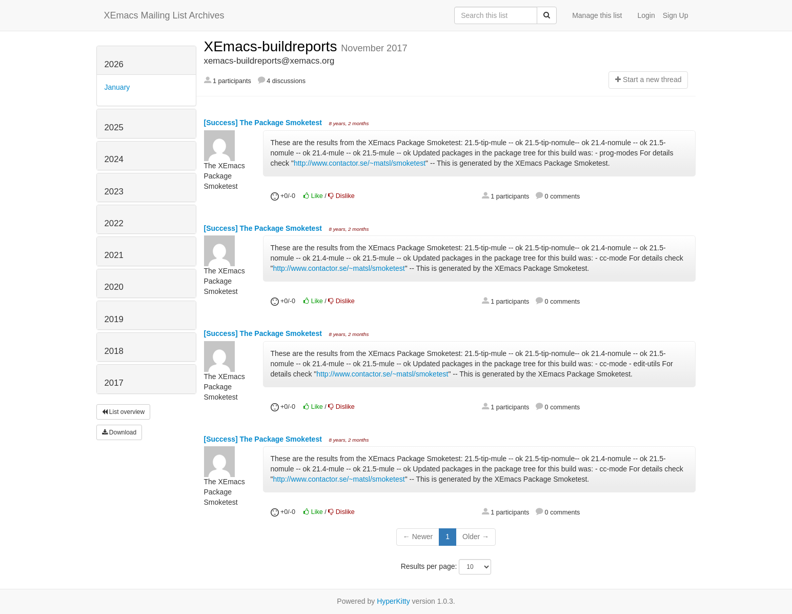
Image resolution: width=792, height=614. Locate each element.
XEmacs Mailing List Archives (164, 15)
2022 (114, 223)
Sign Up (675, 15)
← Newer (418, 536)
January (117, 87)
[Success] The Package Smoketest (264, 122)
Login (646, 15)
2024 (114, 159)
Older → (475, 536)
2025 (114, 127)
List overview (123, 411)
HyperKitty (393, 601)
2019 (114, 319)
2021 (114, 255)
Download (119, 432)
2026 (114, 64)
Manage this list (597, 15)
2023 (114, 191)
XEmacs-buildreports (272, 46)
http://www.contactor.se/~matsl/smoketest (359, 163)
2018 (114, 351)
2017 (114, 383)
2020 (114, 287)
